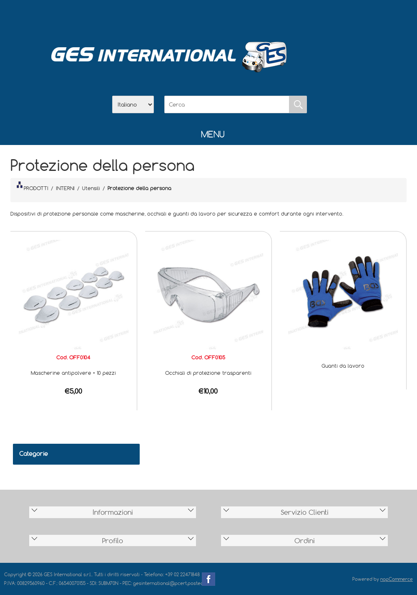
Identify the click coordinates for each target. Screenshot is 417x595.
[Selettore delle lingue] (133, 104)
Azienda (186, 17)
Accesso (252, 17)
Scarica (208, 17)
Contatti (230, 17)
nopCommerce (396, 579)
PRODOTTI (32, 186)
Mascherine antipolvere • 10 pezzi (73, 372)
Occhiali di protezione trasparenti (208, 372)
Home (165, 17)
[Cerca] (226, 104)
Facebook (208, 579)
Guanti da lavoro (343, 365)
